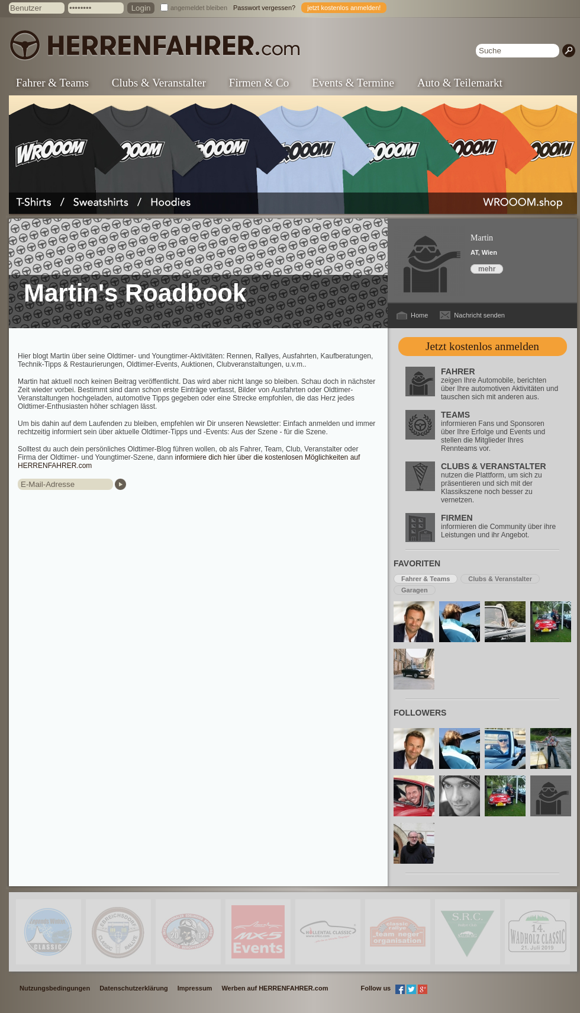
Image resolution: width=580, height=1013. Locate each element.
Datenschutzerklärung (133, 988)
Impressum (195, 988)
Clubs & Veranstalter (159, 82)
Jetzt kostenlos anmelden (482, 346)
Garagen (414, 590)
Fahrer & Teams (52, 82)
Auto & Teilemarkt (459, 82)
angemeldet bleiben (198, 7)
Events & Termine (353, 82)
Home (419, 315)
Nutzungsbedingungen (55, 988)
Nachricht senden (479, 315)
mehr (486, 269)
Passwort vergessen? (264, 7)
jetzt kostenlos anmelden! (344, 7)
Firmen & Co (259, 82)
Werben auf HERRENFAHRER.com (274, 988)
